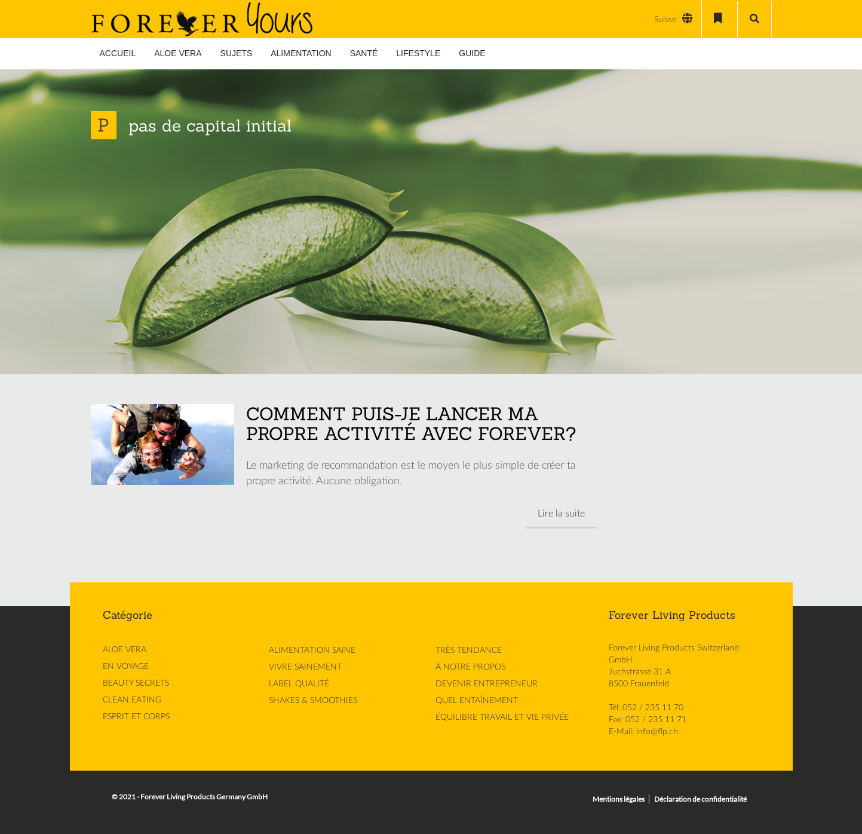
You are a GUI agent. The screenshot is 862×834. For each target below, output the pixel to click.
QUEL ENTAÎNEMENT (476, 700)
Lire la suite (561, 513)
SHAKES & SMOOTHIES (313, 700)
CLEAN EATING (132, 700)
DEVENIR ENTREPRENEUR (486, 684)
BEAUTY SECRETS (136, 683)
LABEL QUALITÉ (299, 684)
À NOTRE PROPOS (470, 667)
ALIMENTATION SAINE (312, 650)
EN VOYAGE (126, 666)
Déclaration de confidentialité (700, 799)
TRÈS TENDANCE (468, 650)
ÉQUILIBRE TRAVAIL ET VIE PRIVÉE (502, 717)
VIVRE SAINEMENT (305, 667)
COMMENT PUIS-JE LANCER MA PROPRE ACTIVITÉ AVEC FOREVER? (411, 423)
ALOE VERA (124, 650)
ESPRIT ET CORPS (136, 717)
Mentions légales (619, 799)
